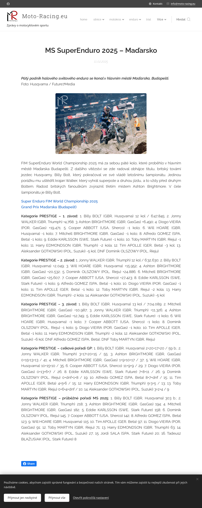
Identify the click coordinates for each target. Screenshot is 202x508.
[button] (183, 19)
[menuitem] (92, 19)
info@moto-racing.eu (183, 3)
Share (29, 463)
